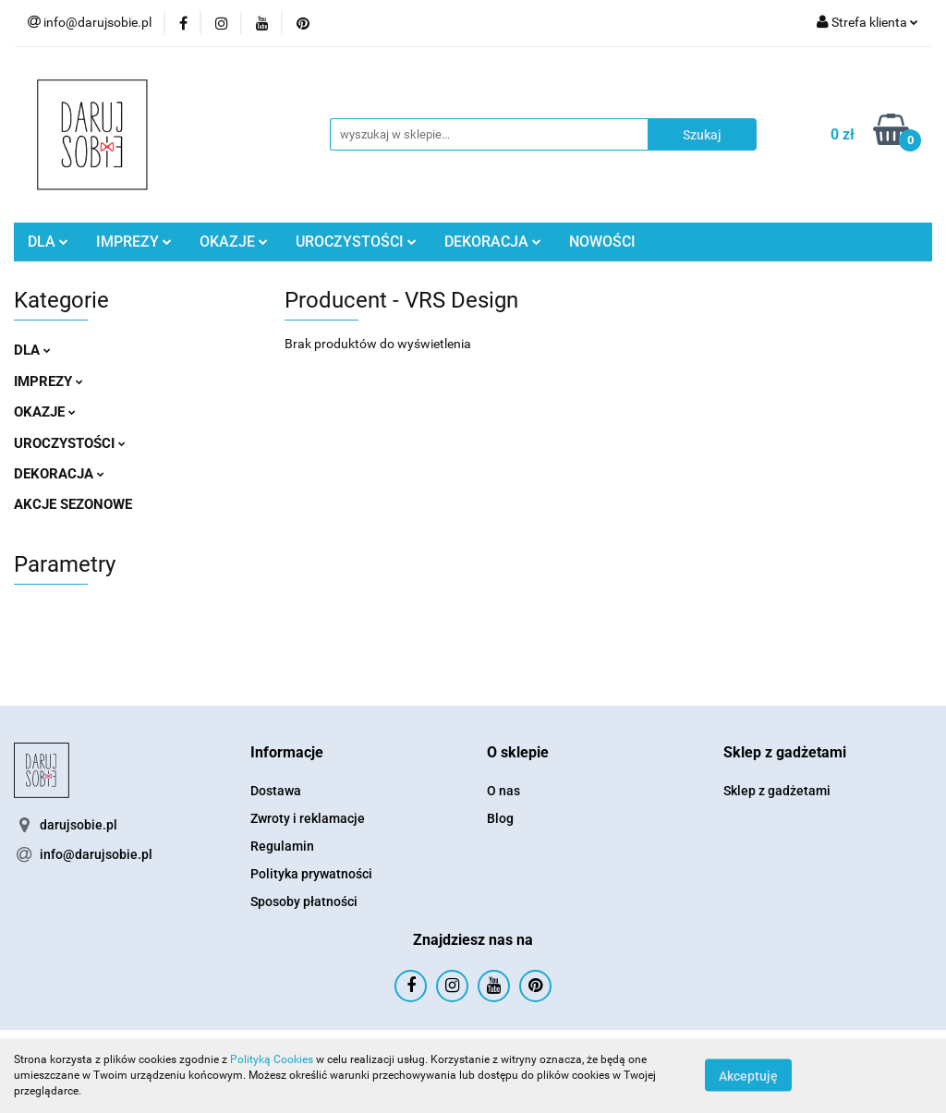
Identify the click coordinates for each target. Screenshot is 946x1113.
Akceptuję (748, 1076)
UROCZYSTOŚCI (356, 241)
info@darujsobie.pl (96, 854)
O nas (503, 790)
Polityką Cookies (271, 1059)
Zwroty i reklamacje (307, 818)
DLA (48, 241)
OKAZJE (234, 241)
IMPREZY (134, 241)
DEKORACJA (492, 241)
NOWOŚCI (602, 241)
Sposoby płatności (304, 901)
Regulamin (282, 846)
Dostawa (275, 790)
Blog (500, 818)
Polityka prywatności (311, 873)
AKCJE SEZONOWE (73, 504)
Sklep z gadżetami (777, 790)
